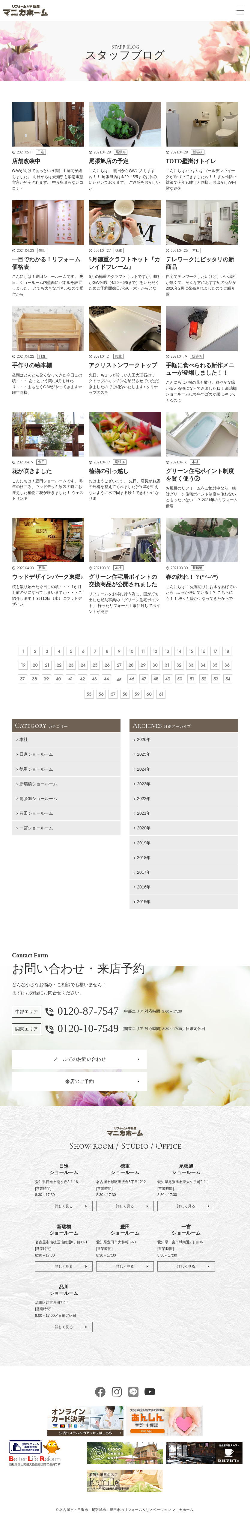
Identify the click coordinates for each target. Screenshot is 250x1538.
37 (78, 683)
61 (206, 698)
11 (159, 652)
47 (212, 683)
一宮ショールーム (36, 832)
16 (226, 652)
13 (186, 652)
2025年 (143, 758)
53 (98, 698)
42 (145, 683)
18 (37, 668)
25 (131, 668)
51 (71, 698)
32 (226, 668)
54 (111, 698)
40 (118, 683)
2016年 (143, 891)
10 (145, 652)
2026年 (143, 744)
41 (132, 683)
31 (213, 668)
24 (118, 668)
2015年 (143, 906)
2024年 (143, 773)
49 (44, 698)
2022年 (143, 803)
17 (24, 668)
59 (179, 698)
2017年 (143, 876)
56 (138, 698)
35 (51, 683)
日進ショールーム (36, 758)
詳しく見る (64, 1210)
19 (51, 668)
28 (172, 668)
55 (125, 698)
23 (105, 668)
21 (78, 668)
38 (91, 683)
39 (104, 683)
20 (64, 668)
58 (165, 698)
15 (213, 652)
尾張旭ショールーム (38, 803)
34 (37, 683)
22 (91, 668)
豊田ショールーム (36, 817)
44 (172, 683)
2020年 (143, 832)
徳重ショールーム (36, 773)
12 (172, 652)
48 (226, 683)
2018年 (143, 862)
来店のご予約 (79, 1085)
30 (199, 668)
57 (152, 698)
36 (64, 683)
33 (24, 683)
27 (158, 668)
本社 (23, 744)
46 (199, 683)
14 (199, 652)
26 (145, 668)
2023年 (143, 788)
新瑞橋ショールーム (38, 788)
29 (185, 668)
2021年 (143, 817)
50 (57, 698)
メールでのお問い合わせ (79, 1063)
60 (192, 698)
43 (158, 683)
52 (84, 698)
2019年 (143, 847)
